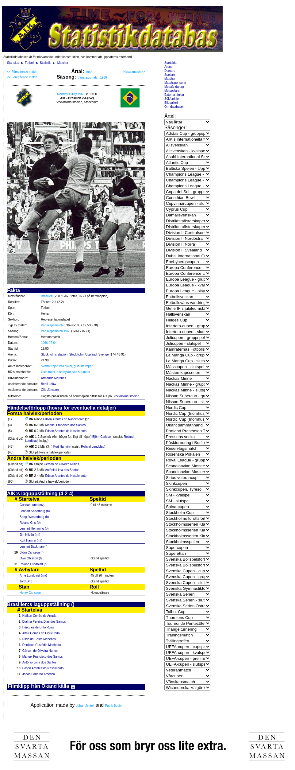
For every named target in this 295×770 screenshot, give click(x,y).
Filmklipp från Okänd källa (41, 686)
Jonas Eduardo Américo (38, 674)
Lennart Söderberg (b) (35, 511)
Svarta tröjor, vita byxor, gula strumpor (66, 366)
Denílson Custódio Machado (41, 645)
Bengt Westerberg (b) (34, 517)
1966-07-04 (48, 342)
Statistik (45, 62)
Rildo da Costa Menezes (39, 639)
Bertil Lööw (48, 384)
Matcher (62, 62)
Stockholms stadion (126, 396)
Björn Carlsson (102, 436)
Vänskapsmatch (52, 325)
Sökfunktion (172, 98)
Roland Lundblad (92, 446)
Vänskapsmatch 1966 (92, 77)
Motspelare (171, 90)
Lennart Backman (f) (34, 546)
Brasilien (46, 296)
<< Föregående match (22, 71)
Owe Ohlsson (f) (31, 558)
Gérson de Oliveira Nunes (61, 464)
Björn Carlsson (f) (32, 552)
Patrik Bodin (113, 705)
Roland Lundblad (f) (33, 564)
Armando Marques (53, 378)
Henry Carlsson (30, 592)
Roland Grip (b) (30, 522)
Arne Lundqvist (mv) (33, 575)
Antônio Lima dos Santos (62, 470)
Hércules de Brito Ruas (38, 627)
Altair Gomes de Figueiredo (41, 633)
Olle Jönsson (50, 389)
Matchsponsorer (175, 82)
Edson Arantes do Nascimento (63, 419)
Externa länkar (174, 94)
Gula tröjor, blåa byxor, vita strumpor (65, 372)
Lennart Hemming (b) (34, 528)
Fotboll (29, 62)
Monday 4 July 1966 (71, 94)
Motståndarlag (174, 86)
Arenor (169, 66)
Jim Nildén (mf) (30, 534)
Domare (169, 70)
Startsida (13, 62)
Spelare (169, 74)
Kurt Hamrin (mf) (31, 540)
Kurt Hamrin (61, 446)
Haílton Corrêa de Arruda (39, 615)
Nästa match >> (134, 71)
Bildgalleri (171, 102)
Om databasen (174, 106)
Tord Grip (26, 581)
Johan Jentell (85, 705)
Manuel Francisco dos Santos (65, 425)
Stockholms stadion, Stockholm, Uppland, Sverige (75, 354)
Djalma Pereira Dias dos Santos (44, 621)
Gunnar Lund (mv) (32, 505)
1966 (89, 72)
